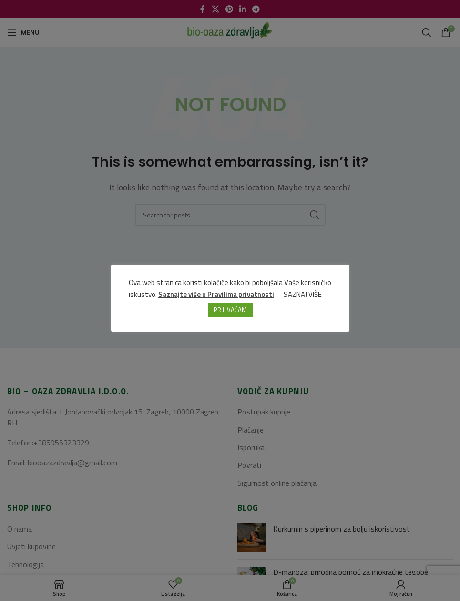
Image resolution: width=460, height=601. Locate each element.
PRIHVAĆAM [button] (230, 310)
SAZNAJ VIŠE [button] (303, 294)
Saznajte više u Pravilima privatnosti (216, 294)
